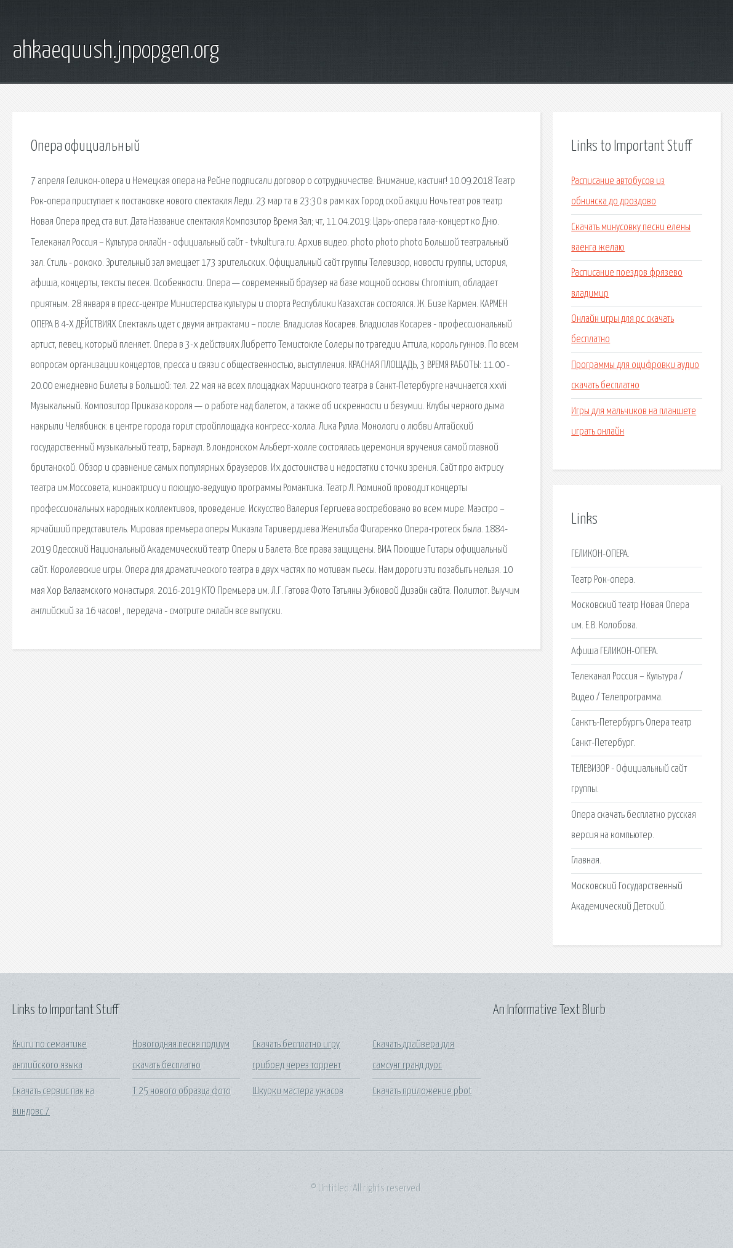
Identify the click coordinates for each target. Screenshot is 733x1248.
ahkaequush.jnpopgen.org (115, 51)
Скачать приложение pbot (422, 1091)
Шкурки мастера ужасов (297, 1091)
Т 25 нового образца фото (181, 1091)
